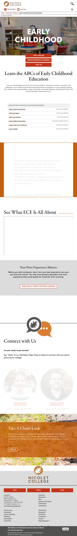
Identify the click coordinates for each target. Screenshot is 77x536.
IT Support (42, 516)
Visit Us (38, 65)
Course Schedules (9, 514)
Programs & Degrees (12, 13)
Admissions (42, 497)
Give (62, 490)
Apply (38, 490)
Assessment (7, 512)
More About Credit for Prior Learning (38, 290)
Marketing (7, 516)
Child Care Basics (14, 113)
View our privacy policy (25, 534)
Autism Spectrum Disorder (17, 109)
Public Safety (8, 518)
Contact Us (41, 514)
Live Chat (23, 9)
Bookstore (42, 512)
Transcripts (7, 520)
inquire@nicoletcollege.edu (12, 506)
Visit (15, 490)
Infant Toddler (13, 129)
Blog (39, 499)
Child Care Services (15, 117)
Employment (42, 503)
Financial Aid (42, 505)
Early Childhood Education (17, 121)
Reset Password (44, 520)
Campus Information (45, 501)
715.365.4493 (11, 9)
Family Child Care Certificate (18, 125)
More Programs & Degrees (38, 60)
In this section (5, 15)
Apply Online (38, 55)
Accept (65, 529)
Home (2, 13)
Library (41, 518)
